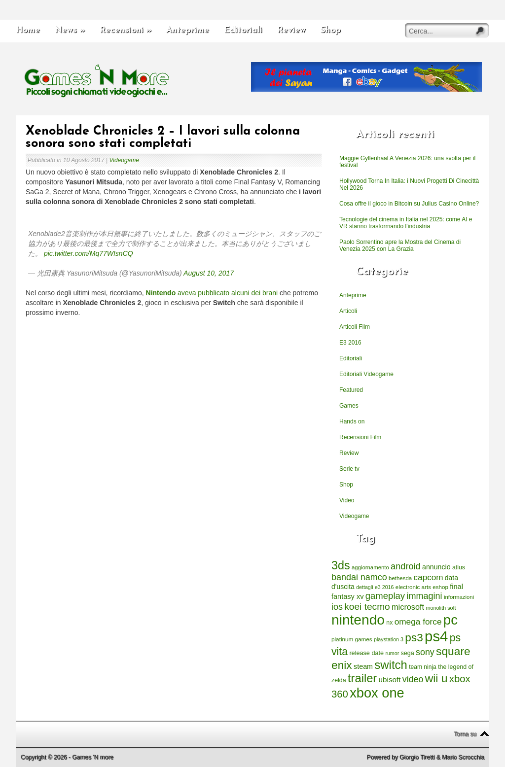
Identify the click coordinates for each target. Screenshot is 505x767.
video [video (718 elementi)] (413, 679)
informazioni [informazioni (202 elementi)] (459, 597)
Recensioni (125, 30)
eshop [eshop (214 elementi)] (440, 587)
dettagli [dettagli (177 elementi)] (364, 587)
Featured (351, 389)
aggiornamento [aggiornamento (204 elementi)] (370, 567)
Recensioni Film (360, 437)
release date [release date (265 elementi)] (366, 653)
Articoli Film (354, 326)
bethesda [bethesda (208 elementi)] (400, 578)
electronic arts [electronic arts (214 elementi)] (413, 587)
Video (346, 500)
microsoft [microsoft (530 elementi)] (408, 606)
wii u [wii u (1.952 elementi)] (436, 678)
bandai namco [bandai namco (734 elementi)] (359, 577)
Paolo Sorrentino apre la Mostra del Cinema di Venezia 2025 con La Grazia (400, 245)
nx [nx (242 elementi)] (389, 622)
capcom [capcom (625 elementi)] (428, 577)
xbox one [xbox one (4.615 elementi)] (377, 692)
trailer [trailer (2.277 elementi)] (362, 678)
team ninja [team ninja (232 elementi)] (422, 666)
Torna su (465, 734)
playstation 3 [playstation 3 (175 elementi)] (388, 639)
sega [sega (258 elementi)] (407, 653)
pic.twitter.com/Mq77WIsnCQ (88, 253)
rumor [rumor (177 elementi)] (392, 653)
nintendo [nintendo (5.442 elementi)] (358, 620)
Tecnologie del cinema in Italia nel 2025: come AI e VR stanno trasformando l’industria (405, 223)
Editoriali (243, 30)
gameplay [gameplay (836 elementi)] (385, 596)
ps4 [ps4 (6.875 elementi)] (436, 636)
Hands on (351, 421)
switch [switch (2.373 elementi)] (390, 664)
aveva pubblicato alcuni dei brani (212, 293)
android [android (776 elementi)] (406, 566)
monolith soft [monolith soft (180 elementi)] (441, 608)
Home (28, 30)
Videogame (124, 160)
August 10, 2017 (208, 273)
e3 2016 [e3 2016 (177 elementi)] (384, 587)
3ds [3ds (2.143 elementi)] (340, 565)
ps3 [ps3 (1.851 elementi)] (414, 637)
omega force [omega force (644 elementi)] (418, 622)
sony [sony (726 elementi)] (425, 652)
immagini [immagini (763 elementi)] (424, 596)
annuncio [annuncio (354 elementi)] (436, 567)
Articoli (348, 311)
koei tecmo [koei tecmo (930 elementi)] (367, 606)
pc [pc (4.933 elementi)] (450, 620)
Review (291, 30)
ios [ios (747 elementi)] (337, 607)
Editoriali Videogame (366, 374)
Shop (331, 30)
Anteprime (187, 30)
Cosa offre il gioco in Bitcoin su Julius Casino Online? (409, 203)
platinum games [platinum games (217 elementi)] (351, 639)
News (70, 30)
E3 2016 (350, 342)
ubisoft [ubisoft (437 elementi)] (390, 679)
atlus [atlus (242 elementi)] (458, 567)
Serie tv (349, 468)
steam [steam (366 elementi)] (363, 666)
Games (349, 405)
